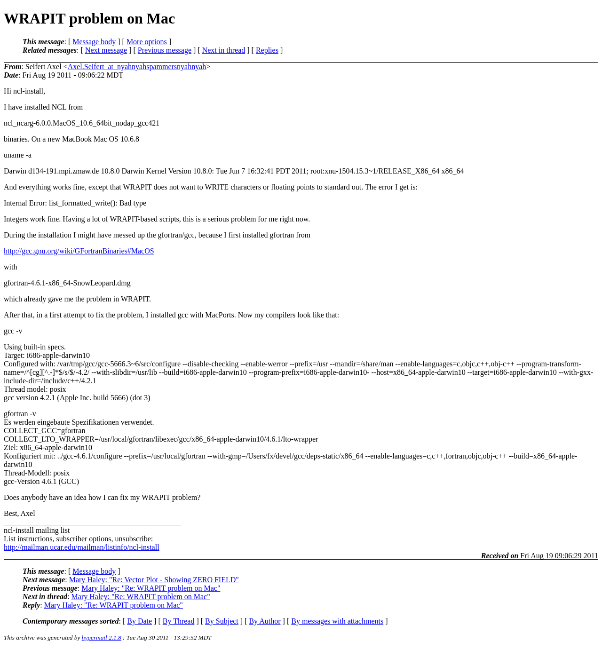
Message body (94, 42)
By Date (139, 621)
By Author (264, 621)
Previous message (164, 50)
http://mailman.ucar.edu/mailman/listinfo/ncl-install (81, 547)
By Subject (221, 621)
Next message (106, 50)
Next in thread (224, 50)
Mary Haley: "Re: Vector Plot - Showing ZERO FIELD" (154, 580)
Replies (267, 50)
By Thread (179, 621)
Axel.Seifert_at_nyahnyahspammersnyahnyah (137, 67)
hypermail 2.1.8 (101, 637)
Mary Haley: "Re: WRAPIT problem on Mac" (150, 588)
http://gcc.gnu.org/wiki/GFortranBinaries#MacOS (79, 251)
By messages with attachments (337, 621)
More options (147, 42)
